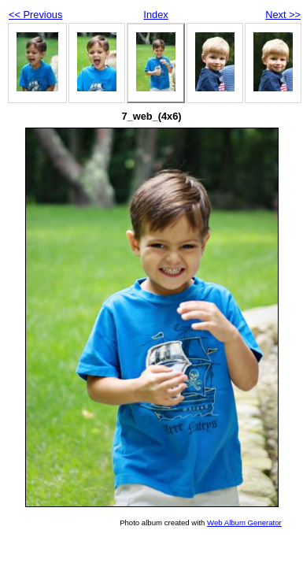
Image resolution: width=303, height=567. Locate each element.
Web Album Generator (244, 522)
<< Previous (35, 14)
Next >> (283, 14)
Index (155, 14)
